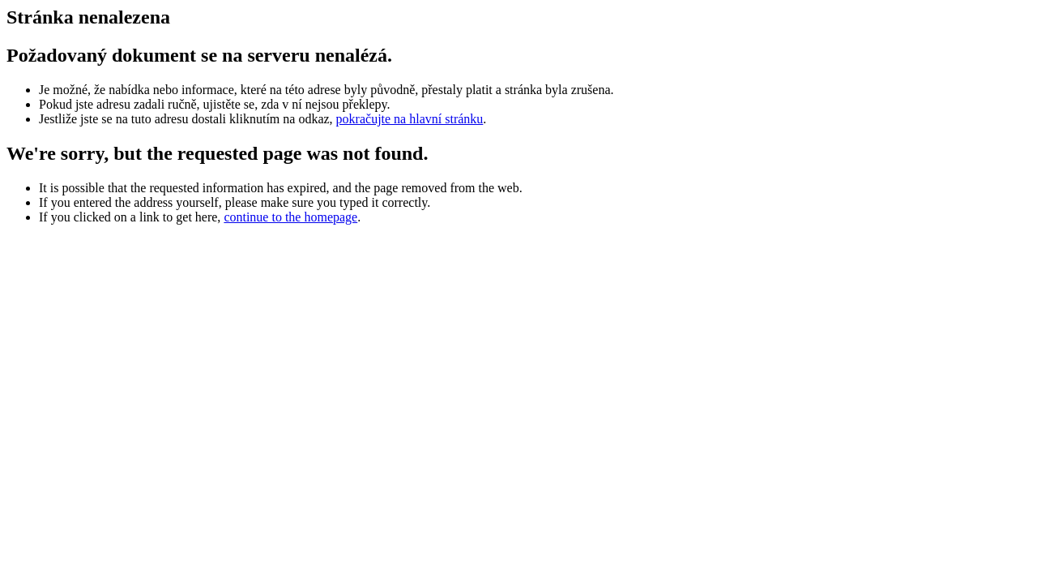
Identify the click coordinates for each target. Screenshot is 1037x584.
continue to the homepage (290, 217)
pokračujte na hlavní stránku (410, 119)
